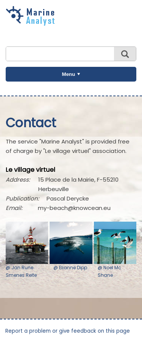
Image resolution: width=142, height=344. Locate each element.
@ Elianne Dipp (70, 267)
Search (125, 54)
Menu (68, 74)
